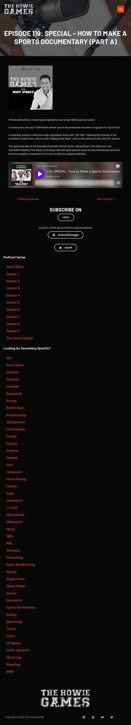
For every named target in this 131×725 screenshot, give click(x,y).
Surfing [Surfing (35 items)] (11, 615)
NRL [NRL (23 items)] (9, 543)
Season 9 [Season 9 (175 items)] (13, 331)
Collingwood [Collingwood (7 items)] (15, 422)
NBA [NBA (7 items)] (9, 536)
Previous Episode (27, 199)
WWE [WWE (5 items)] (10, 672)
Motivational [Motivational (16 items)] (15, 515)
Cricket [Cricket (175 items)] (11, 436)
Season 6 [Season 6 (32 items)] (13, 310)
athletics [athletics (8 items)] (12, 372)
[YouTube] (102, 717)
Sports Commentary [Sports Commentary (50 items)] (20, 607)
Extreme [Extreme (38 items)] (12, 451)
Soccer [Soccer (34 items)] (11, 593)
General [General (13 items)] (11, 458)
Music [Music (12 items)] (10, 529)
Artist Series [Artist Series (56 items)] (15, 267)
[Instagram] (93, 717)
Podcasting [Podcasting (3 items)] (14, 558)
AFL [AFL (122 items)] (9, 358)
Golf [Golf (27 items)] (9, 465)
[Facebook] (83, 717)
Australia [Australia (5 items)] (12, 379)
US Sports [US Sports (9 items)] (13, 643)
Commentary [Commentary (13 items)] (15, 429)
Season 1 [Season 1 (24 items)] (13, 274)
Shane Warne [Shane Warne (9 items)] (15, 586)
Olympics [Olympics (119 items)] (13, 551)
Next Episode (106, 199)
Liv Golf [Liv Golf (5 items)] (12, 508)
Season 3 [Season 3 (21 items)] (13, 288)
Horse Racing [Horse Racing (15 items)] (16, 479)
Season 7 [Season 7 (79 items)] (13, 317)
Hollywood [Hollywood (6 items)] (14, 472)
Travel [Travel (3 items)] (10, 636)
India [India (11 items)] (9, 493)
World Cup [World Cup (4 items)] (14, 657)
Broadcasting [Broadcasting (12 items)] (16, 415)
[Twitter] (111, 717)
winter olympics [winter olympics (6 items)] (17, 650)
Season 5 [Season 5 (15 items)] (13, 302)
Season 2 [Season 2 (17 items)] (13, 281)
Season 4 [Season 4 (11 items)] (13, 295)
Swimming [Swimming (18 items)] (14, 622)
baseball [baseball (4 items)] (12, 386)
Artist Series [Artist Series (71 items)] (15, 365)
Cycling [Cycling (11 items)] (11, 444)
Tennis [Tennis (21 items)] (11, 629)
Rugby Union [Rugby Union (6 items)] (15, 579)
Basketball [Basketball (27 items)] (14, 394)
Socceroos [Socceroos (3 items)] (14, 600)
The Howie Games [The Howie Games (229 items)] (19, 338)
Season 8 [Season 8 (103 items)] (13, 324)
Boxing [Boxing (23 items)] (11, 401)
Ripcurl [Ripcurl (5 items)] (11, 572)
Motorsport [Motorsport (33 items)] (14, 522)
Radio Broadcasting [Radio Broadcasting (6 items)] (20, 565)
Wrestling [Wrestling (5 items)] (13, 665)
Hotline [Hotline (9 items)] (11, 486)
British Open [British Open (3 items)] (15, 408)
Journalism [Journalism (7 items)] (14, 500)
